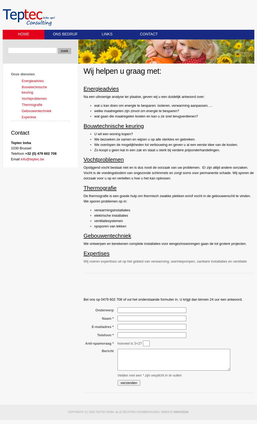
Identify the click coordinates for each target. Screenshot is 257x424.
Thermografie (100, 188)
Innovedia (181, 416)
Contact (149, 34)
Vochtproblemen (104, 159)
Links (107, 34)
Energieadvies (101, 89)
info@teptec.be (32, 159)
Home (23, 34)
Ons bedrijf (65, 34)
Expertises (96, 253)
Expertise (29, 117)
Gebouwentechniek (107, 236)
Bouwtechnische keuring (114, 126)
